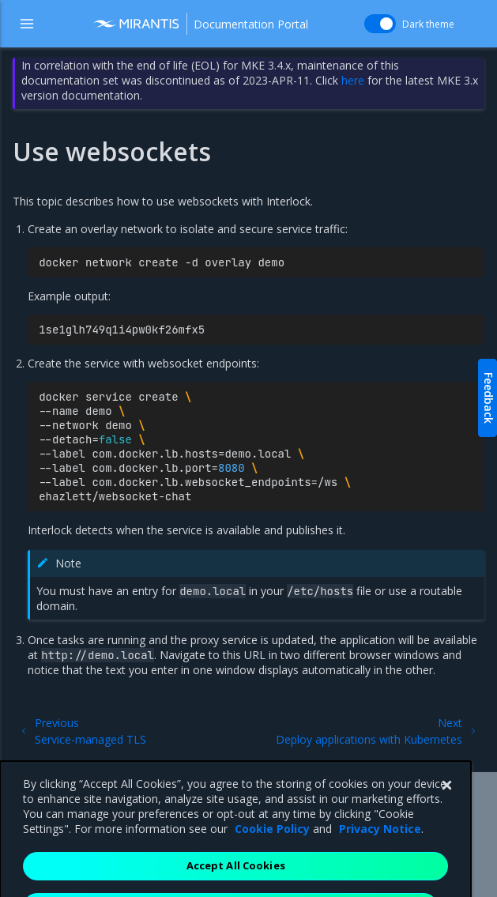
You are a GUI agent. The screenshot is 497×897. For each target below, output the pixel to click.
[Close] (446, 808)
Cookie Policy (272, 851)
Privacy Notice (380, 851)
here (352, 80)
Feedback (488, 398)
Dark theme (428, 24)
